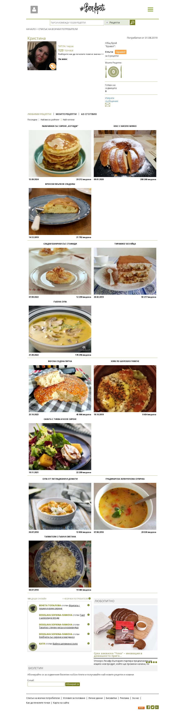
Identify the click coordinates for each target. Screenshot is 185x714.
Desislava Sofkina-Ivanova (55, 615)
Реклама (124, 698)
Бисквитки (111, 698)
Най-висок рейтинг (50, 119)
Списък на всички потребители (43, 698)
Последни (32, 119)
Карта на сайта (61, 702)
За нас (135, 698)
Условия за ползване (74, 698)
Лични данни (95, 698)
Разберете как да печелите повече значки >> (81, 54)
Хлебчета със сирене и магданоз (56, 637)
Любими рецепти (39, 114)
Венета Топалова (50, 605)
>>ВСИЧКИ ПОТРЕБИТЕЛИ (75, 598)
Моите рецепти (66, 114)
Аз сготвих (89, 114)
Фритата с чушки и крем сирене (59, 607)
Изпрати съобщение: (112, 101)
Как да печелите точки (38, 702)
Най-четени (68, 119)
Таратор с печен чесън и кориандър (59, 627)
